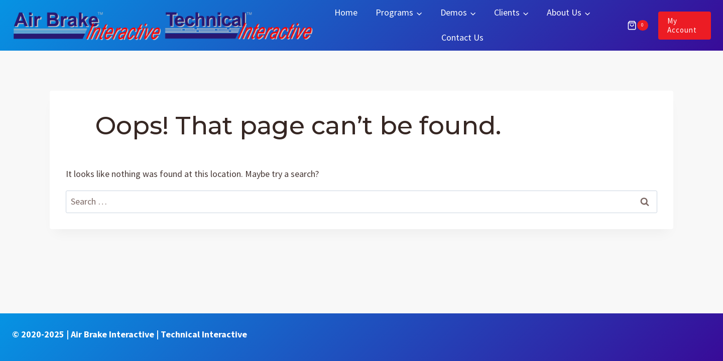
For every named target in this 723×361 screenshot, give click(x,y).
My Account (682, 25)
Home (345, 12)
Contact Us (462, 37)
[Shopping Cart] (632, 25)
